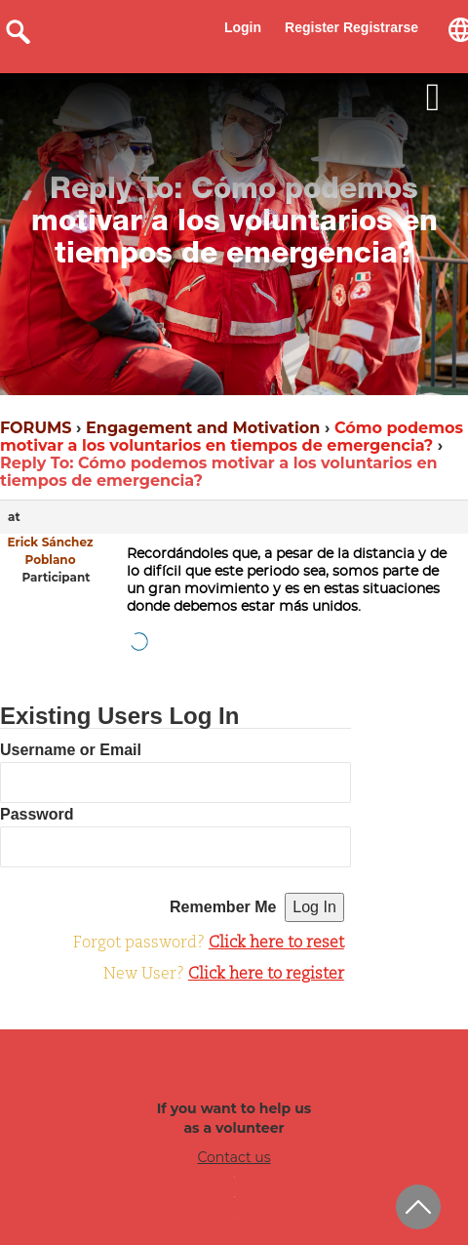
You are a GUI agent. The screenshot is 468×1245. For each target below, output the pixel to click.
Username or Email (70, 750)
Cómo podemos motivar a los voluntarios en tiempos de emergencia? (231, 437)
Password (37, 814)
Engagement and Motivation (203, 428)
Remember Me (223, 907)
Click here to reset (276, 943)
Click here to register (266, 975)
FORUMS (35, 428)
